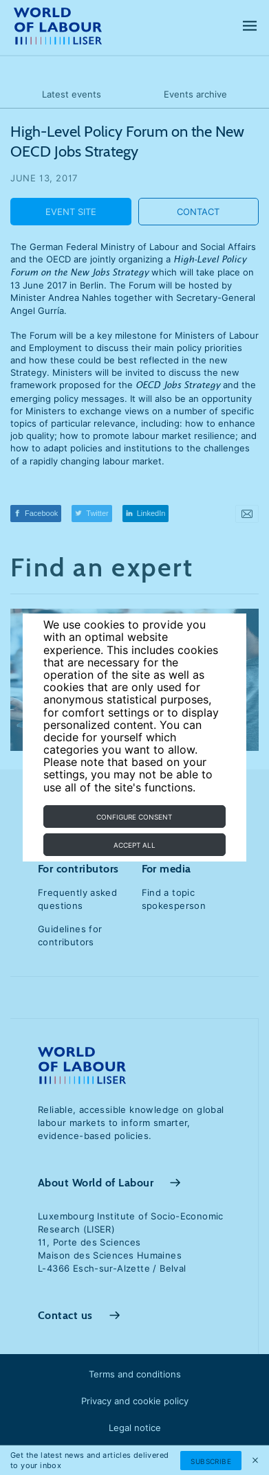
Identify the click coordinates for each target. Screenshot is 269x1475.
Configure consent (134, 817)
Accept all (134, 845)
